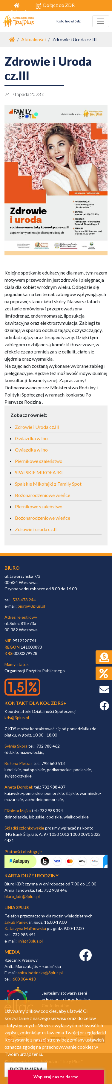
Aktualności (33, 39)
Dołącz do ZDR (55, 5)
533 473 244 (24, 599)
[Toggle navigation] (100, 21)
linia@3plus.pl (30, 940)
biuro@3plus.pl (31, 606)
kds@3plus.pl (16, 717)
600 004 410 (24, 978)
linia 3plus (16, 907)
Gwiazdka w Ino (31, 438)
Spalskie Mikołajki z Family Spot (48, 484)
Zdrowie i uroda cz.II (36, 529)
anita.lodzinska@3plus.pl (40, 972)
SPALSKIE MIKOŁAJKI (39, 472)
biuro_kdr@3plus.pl (22, 896)
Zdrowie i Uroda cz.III (37, 427)
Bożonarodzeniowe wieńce (42, 495)
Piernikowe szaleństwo (38, 461)
